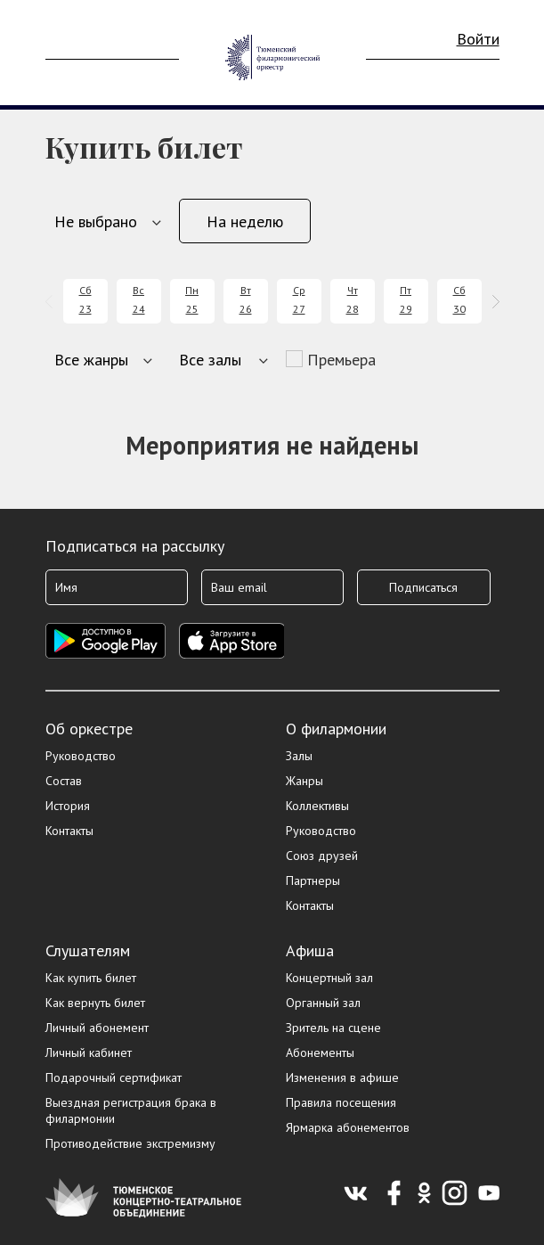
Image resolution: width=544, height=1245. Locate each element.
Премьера (341, 359)
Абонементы (320, 1052)
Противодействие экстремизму (130, 1143)
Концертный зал (329, 978)
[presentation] (52, 301)
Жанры (304, 781)
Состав (63, 781)
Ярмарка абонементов (348, 1127)
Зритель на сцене (333, 1028)
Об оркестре (89, 728)
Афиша (310, 950)
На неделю (245, 221)
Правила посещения (341, 1102)
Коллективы (317, 806)
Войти (478, 39)
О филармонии (336, 728)
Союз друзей (322, 856)
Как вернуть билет (95, 1003)
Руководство (80, 756)
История (67, 806)
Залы (299, 756)
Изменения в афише (342, 1077)
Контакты (69, 831)
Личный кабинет (88, 1052)
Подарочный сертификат (113, 1077)
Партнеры (313, 880)
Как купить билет (90, 978)
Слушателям (87, 950)
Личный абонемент (97, 1028)
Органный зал (323, 1003)
